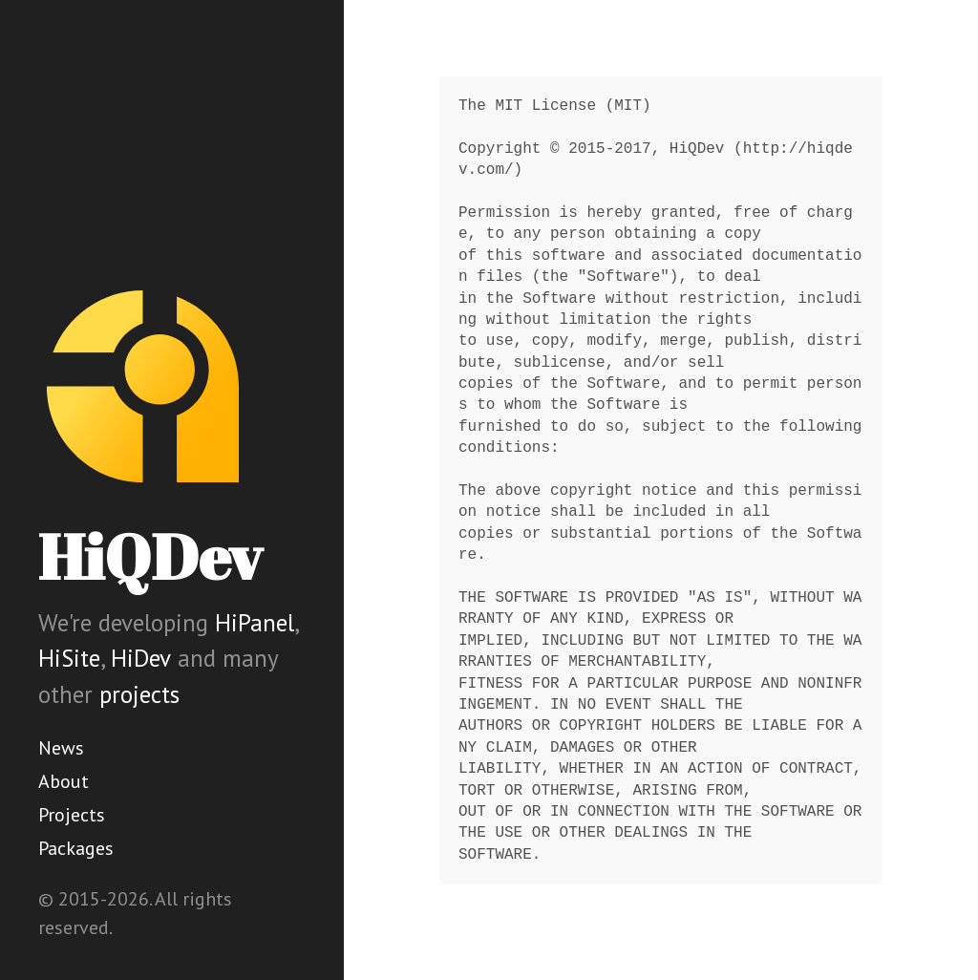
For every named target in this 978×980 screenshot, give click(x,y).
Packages (76, 848)
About (63, 781)
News (61, 747)
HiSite (69, 658)
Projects (71, 814)
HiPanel (254, 622)
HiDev (141, 658)
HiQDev (150, 556)
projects (139, 694)
